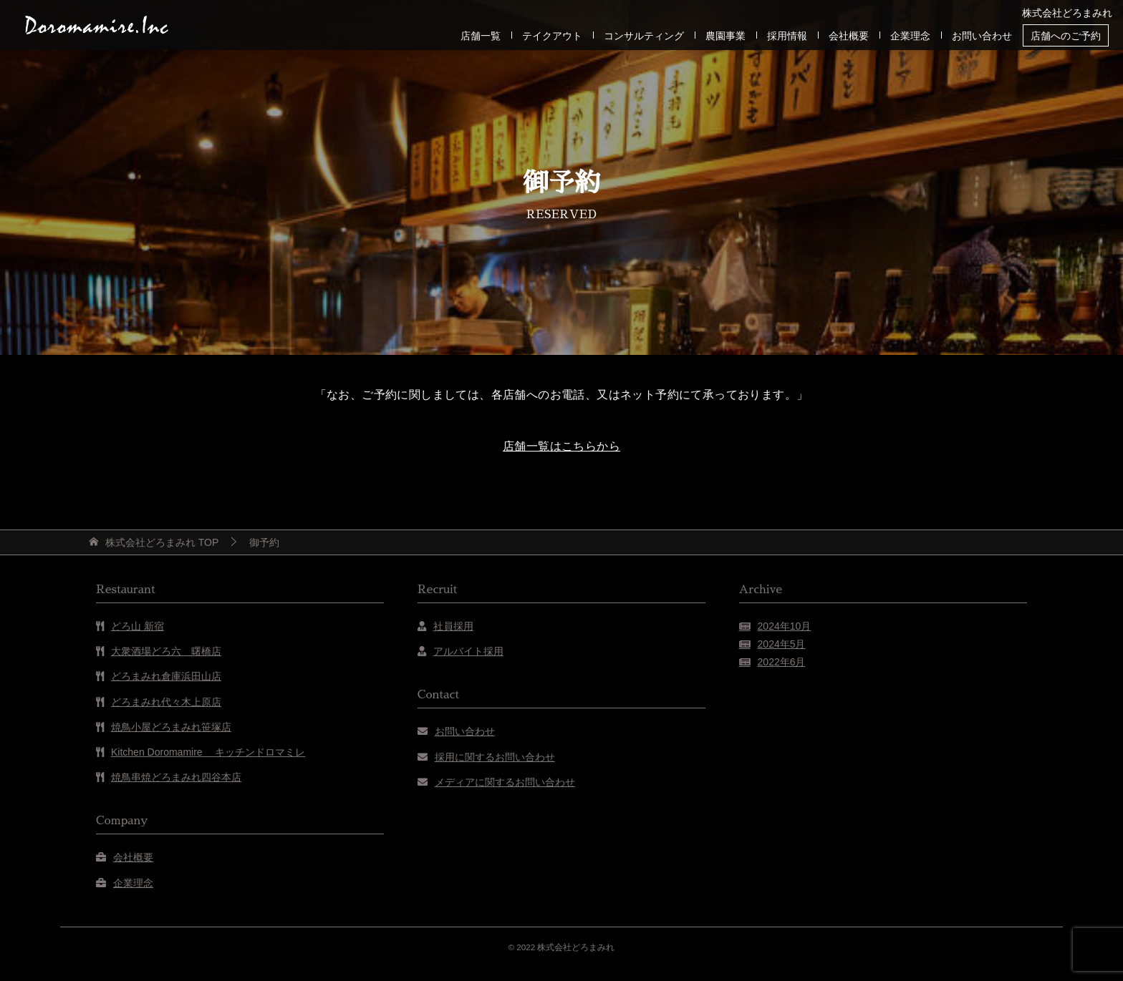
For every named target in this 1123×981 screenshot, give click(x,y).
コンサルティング (644, 36)
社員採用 (453, 626)
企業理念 (910, 36)
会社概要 (849, 36)
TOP (161, 542)
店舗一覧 (481, 36)
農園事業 (725, 36)
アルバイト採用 (468, 651)
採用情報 (787, 36)
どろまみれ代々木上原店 (166, 702)
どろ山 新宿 (137, 626)
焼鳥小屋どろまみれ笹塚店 (171, 727)
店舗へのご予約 (1066, 36)
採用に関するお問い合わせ (495, 757)
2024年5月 (782, 644)
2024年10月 (784, 626)
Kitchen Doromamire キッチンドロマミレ (208, 752)
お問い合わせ (982, 36)
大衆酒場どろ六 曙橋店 (166, 651)
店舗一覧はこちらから (561, 446)
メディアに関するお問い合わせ (505, 782)
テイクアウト (552, 36)
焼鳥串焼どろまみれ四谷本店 (176, 777)
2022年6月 (782, 662)
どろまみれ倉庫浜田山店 (166, 676)
